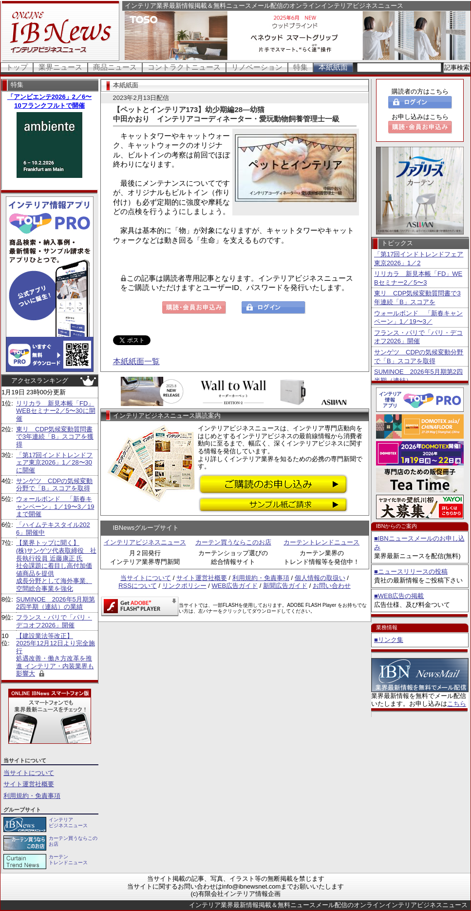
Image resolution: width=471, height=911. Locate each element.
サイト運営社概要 (28, 784)
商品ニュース (115, 67)
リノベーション (257, 67)
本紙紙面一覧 (136, 361)
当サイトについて (28, 772)
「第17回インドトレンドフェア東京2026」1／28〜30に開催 (54, 462)
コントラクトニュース (184, 67)
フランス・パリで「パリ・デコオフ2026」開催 (54, 621)
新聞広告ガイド (285, 585)
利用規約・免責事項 (31, 795)
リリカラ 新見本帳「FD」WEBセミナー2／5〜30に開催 (55, 411)
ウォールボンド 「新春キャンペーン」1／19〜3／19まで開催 (55, 506)
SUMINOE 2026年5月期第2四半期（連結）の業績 (55, 603)
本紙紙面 (333, 67)
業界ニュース (60, 67)
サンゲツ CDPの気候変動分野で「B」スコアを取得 (54, 484)
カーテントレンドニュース (321, 542)
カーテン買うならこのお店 (233, 542)
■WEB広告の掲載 (399, 596)
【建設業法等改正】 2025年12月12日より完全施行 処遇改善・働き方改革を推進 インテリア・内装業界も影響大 (55, 655)
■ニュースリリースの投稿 (411, 571)
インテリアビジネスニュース (145, 542)
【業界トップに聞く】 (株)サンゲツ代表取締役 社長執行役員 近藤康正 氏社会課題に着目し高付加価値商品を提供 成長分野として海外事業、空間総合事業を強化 (56, 565)
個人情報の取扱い (320, 577)
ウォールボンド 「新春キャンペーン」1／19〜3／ (418, 318)
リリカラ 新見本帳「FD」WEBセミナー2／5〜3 (418, 278)
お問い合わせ (332, 585)
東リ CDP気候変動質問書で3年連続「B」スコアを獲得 (55, 437)
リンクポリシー (184, 585)
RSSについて (137, 585)
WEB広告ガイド (235, 585)
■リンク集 (388, 639)
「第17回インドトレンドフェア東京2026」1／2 (418, 259)
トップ (17, 67)
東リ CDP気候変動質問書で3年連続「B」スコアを (417, 298)
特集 (300, 67)
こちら (456, 703)
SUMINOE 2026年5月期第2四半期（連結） (418, 376)
